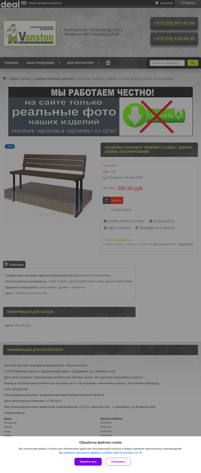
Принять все (88, 461)
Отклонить (118, 461)
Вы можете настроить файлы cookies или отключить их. (99, 452)
